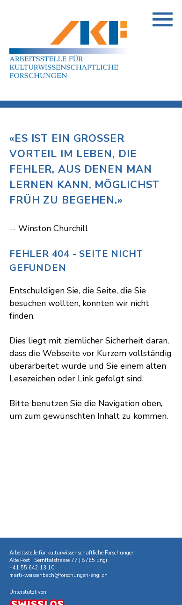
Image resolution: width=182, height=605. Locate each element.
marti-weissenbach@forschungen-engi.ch (58, 575)
